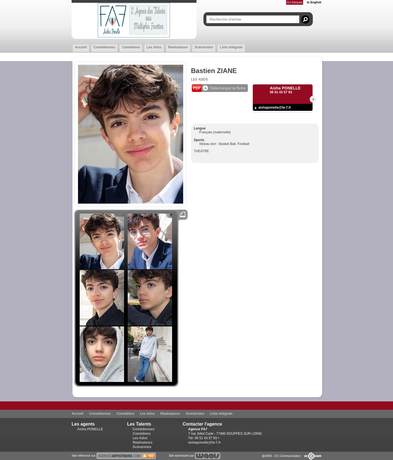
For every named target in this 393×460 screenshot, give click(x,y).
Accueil (81, 47)
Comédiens (131, 47)
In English (314, 2)
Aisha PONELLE (90, 429)
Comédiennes (104, 47)
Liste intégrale (231, 47)
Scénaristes (204, 47)
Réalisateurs (178, 47)
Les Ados (154, 47)
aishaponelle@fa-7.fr (274, 107)
